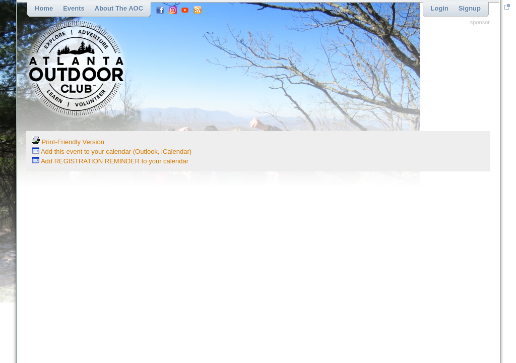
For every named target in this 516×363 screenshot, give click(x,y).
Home (44, 8)
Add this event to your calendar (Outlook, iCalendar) (111, 151)
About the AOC (119, 8)
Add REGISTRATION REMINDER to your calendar (110, 161)
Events (74, 8)
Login (439, 8)
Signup (470, 8)
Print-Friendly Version (68, 142)
